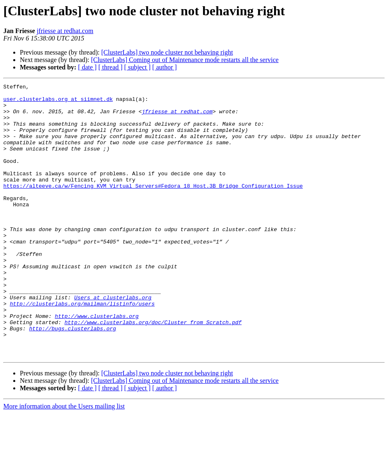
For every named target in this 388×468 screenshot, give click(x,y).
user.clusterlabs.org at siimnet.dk (58, 102)
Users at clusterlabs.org (112, 340)
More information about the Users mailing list (64, 460)
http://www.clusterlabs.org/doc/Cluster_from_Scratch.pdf (152, 370)
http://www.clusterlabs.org (97, 363)
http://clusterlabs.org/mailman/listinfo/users (82, 348)
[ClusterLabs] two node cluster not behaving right (167, 52)
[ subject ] (137, 67)
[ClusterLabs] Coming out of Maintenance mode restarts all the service (185, 59)
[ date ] (87, 67)
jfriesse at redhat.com (65, 30)
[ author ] (164, 67)
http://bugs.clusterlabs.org (72, 378)
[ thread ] (110, 67)
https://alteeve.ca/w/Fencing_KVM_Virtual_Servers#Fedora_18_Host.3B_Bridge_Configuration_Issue (153, 206)
